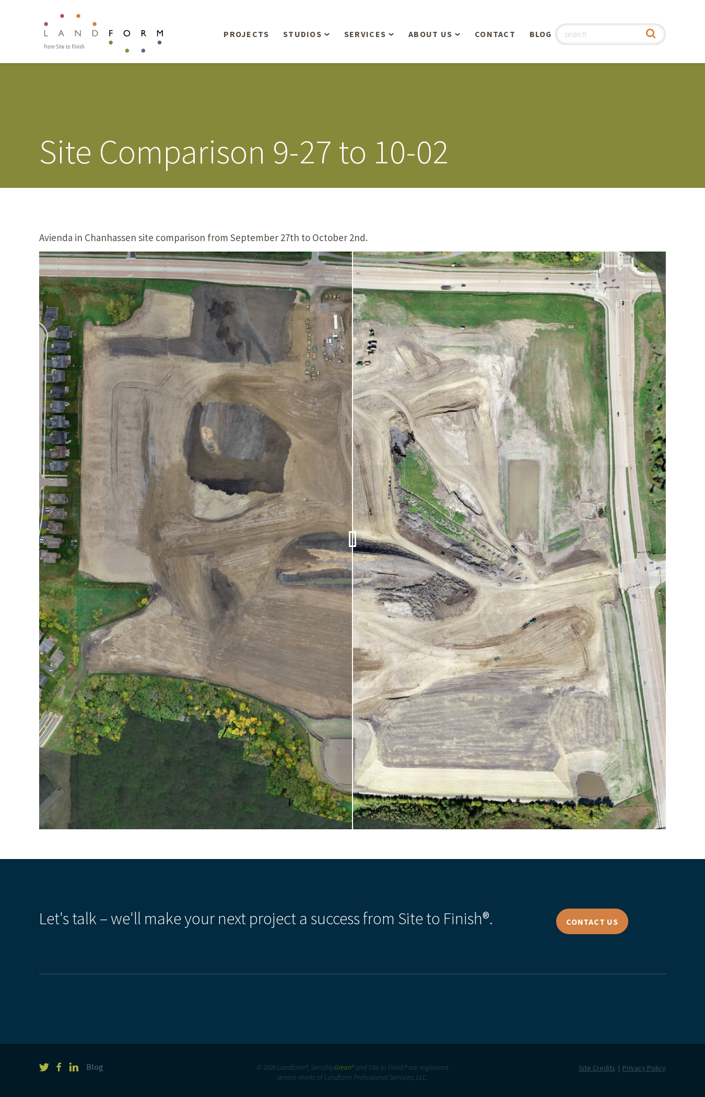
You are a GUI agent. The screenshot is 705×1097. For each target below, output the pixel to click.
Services (365, 34)
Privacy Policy (644, 1067)
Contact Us (592, 921)
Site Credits (597, 1067)
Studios (302, 34)
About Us (430, 34)
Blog (541, 34)
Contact (495, 34)
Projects (246, 34)
